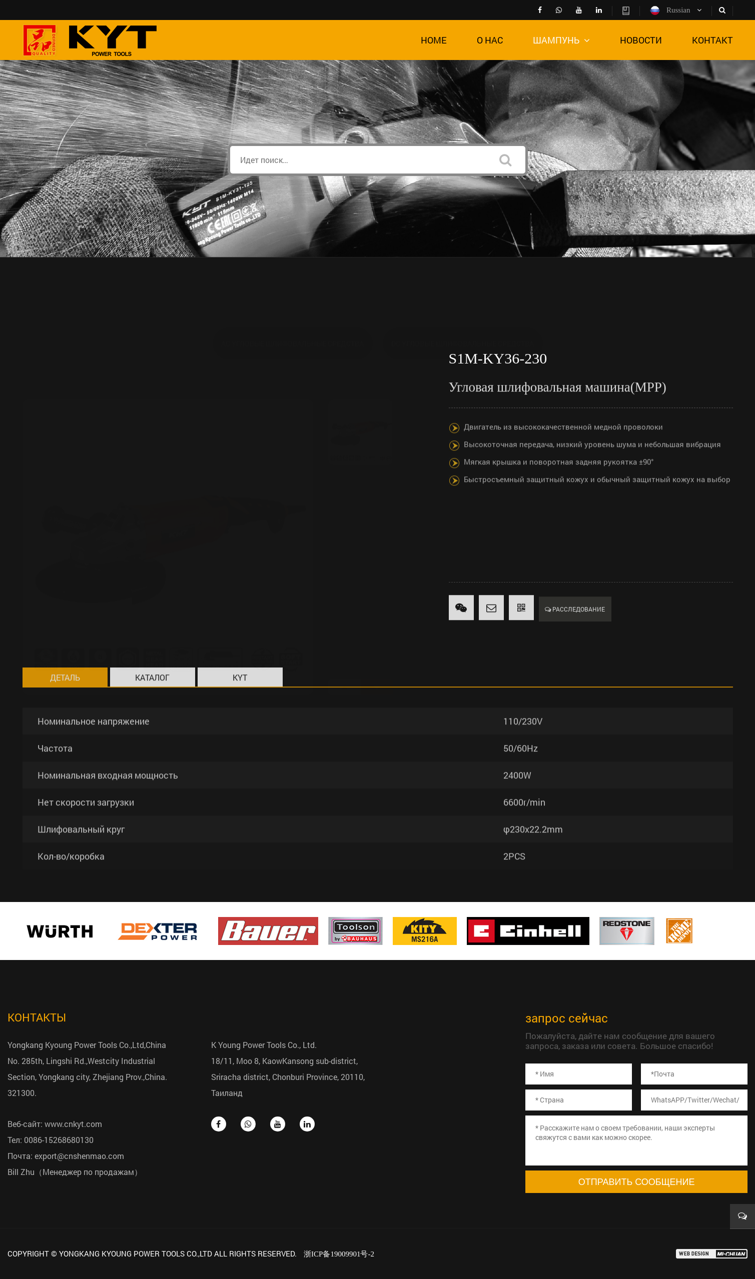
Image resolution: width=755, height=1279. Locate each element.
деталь (65, 697)
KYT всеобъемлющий (240, 700)
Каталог (152, 697)
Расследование (575, 629)
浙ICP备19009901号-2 (339, 1254)
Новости (641, 40)
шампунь (561, 40)
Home (434, 40)
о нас (490, 40)
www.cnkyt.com (73, 1123)
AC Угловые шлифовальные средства (292, 295)
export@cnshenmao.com (79, 1155)
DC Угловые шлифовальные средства (462, 295)
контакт (712, 40)
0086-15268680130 (59, 1139)
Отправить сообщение (636, 1182)
